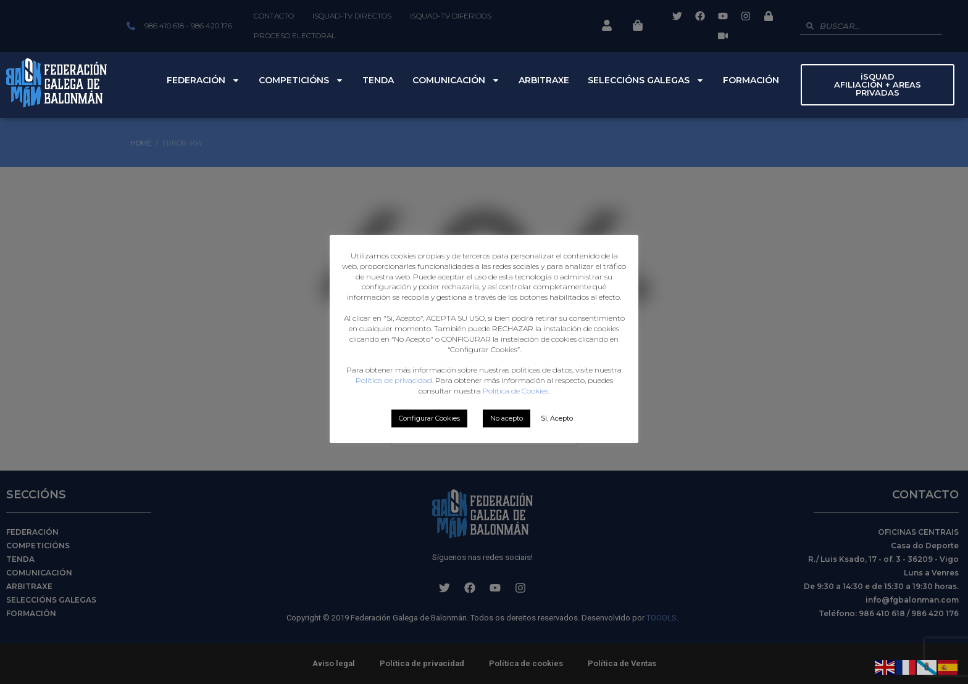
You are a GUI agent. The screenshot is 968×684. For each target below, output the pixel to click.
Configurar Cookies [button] (429, 418)
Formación (751, 80)
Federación (203, 80)
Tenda (378, 80)
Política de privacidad (394, 380)
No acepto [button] (506, 418)
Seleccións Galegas (646, 80)
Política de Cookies (515, 390)
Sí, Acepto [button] (557, 418)
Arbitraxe (544, 80)
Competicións (301, 80)
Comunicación (456, 80)
